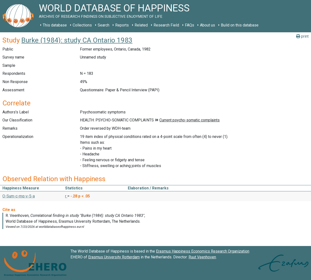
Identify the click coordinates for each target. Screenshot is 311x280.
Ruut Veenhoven (202, 257)
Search (103, 25)
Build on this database (240, 25)
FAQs (189, 25)
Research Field (166, 25)
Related (141, 25)
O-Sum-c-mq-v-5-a (18, 196)
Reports (122, 25)
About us (207, 25)
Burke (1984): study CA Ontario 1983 (76, 40)
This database (55, 25)
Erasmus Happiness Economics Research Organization (202, 251)
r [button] (66, 196)
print (302, 36)
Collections (82, 25)
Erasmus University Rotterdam (114, 257)
